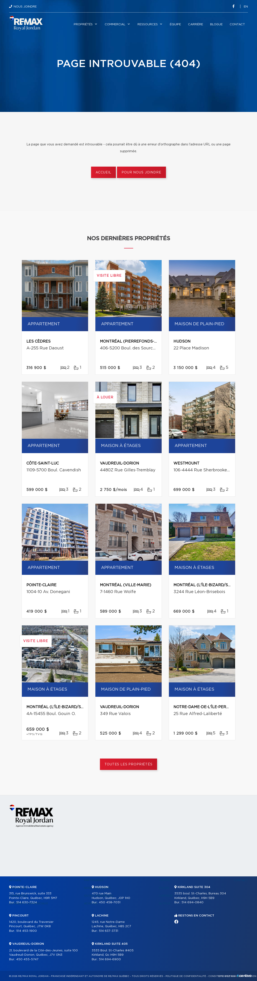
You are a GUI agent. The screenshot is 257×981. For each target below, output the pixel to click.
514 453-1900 (26, 930)
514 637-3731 (108, 930)
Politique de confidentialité (185, 976)
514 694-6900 (110, 959)
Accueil (103, 172)
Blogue (216, 24)
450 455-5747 (27, 959)
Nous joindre (25, 6)
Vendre (164, 880)
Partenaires (94, 880)
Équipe (175, 24)
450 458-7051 (109, 902)
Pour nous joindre (141, 172)
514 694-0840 (192, 902)
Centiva (244, 975)
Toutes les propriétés (128, 764)
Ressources (147, 24)
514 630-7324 (26, 902)
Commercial (115, 24)
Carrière (195, 24)
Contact (237, 24)
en (246, 6)
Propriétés (83, 24)
